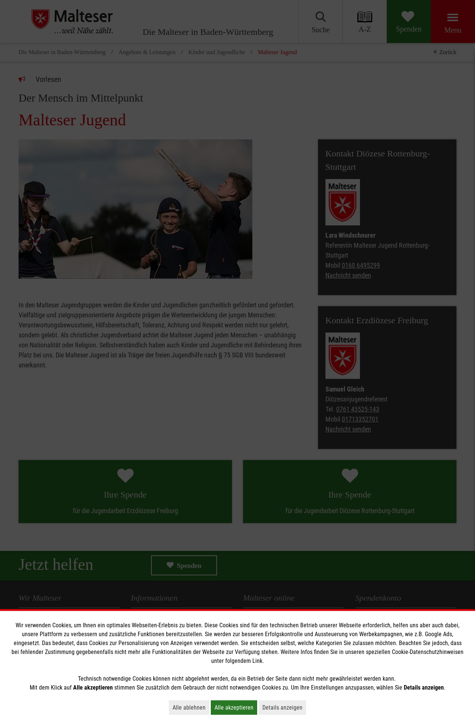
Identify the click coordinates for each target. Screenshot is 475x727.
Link (257, 660)
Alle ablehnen (191, 707)
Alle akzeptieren (235, 707)
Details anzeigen (284, 707)
